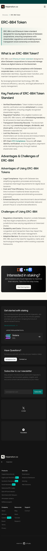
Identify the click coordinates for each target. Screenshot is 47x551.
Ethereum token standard (23, 59)
